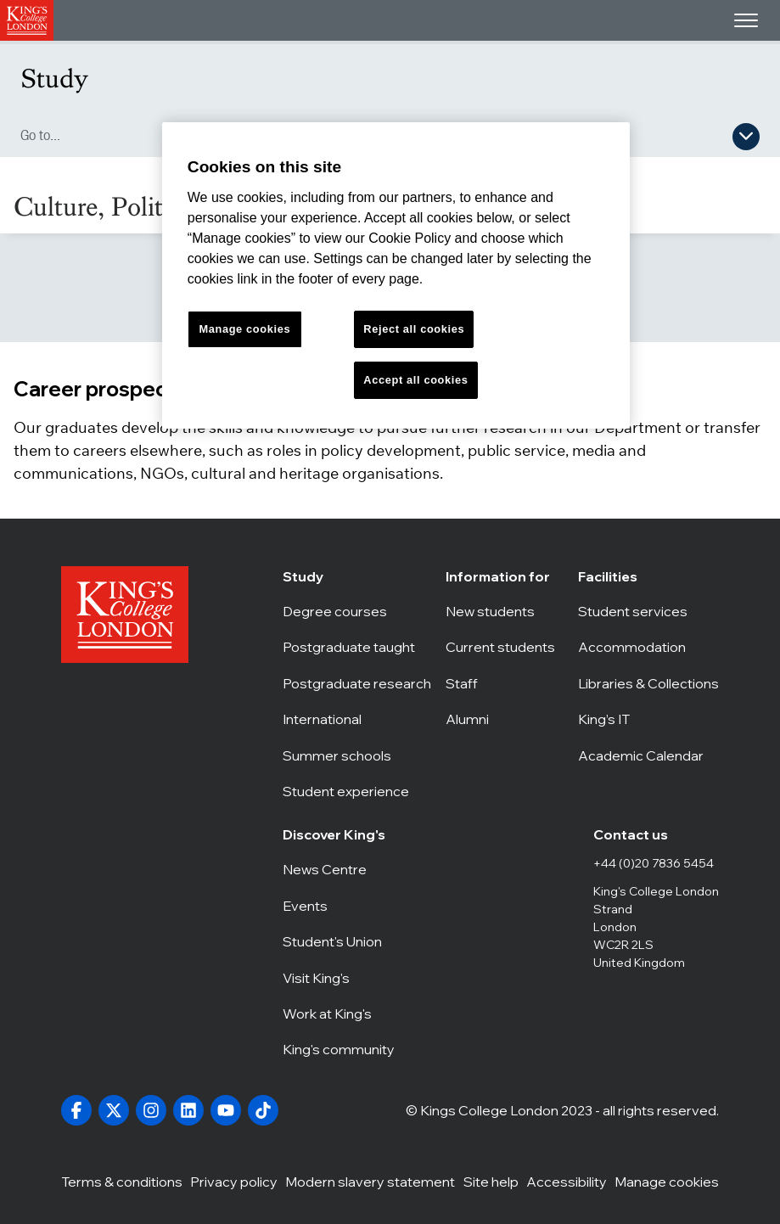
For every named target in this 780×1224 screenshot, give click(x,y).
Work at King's (341, 1013)
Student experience (357, 791)
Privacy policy (234, 1180)
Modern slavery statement (370, 1180)
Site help (491, 1180)
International (357, 718)
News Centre (341, 869)
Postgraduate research (357, 683)
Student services (648, 611)
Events (341, 905)
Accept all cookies (415, 379)
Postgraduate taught (357, 646)
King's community (341, 1049)
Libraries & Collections (648, 683)
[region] (396, 275)
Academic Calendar (648, 755)
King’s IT (648, 718)
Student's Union (341, 941)
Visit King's (341, 977)
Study (54, 78)
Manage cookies (666, 1180)
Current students (505, 646)
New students (505, 611)
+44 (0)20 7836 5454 (653, 863)
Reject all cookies (413, 329)
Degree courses (357, 611)
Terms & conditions (121, 1180)
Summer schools (357, 755)
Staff (505, 683)
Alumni (505, 718)
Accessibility (566, 1180)
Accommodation (648, 646)
